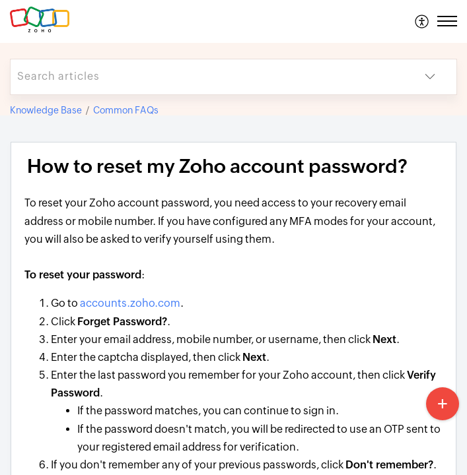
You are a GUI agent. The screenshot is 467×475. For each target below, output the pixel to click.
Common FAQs (126, 110)
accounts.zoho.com (130, 303)
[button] (422, 21)
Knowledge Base (46, 110)
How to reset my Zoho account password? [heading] (217, 166)
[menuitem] (422, 21)
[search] (207, 76)
